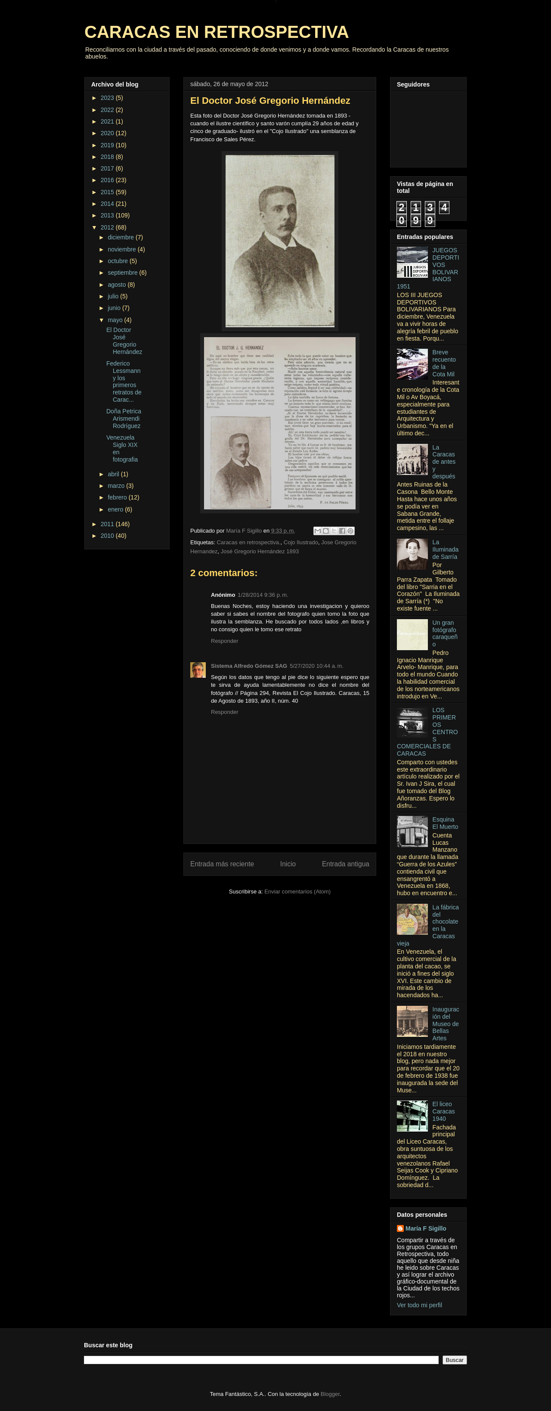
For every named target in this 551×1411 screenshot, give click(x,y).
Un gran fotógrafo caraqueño (445, 633)
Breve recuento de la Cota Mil (444, 363)
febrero (118, 497)
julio (114, 296)
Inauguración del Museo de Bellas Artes (446, 1024)
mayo (116, 319)
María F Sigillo (426, 1228)
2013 (108, 215)
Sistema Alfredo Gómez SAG (249, 666)
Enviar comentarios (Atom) (297, 891)
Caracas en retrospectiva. (248, 542)
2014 (108, 203)
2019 (108, 145)
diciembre (122, 237)
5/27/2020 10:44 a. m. (317, 666)
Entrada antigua (345, 864)
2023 (108, 97)
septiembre (123, 272)
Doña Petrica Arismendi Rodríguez (123, 418)
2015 (108, 192)
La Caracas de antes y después (444, 462)
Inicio (288, 864)
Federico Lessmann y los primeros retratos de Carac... (124, 381)
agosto (117, 284)
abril (114, 474)
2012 (108, 227)
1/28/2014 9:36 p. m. (263, 595)
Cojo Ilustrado (301, 542)
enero (116, 509)
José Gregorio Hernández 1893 (260, 551)
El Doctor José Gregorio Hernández (124, 340)
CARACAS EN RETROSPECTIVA (216, 31)
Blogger (330, 1394)
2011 (108, 524)
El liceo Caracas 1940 (444, 1111)
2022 (108, 109)
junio (115, 307)
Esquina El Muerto (445, 823)
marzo (117, 485)
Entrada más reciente (222, 864)
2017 (108, 168)
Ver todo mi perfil (419, 1305)
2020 (108, 133)
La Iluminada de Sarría (446, 549)
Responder (224, 641)
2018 (108, 156)
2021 (108, 121)
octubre (119, 260)
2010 (108, 535)
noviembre (122, 249)
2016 (108, 180)
